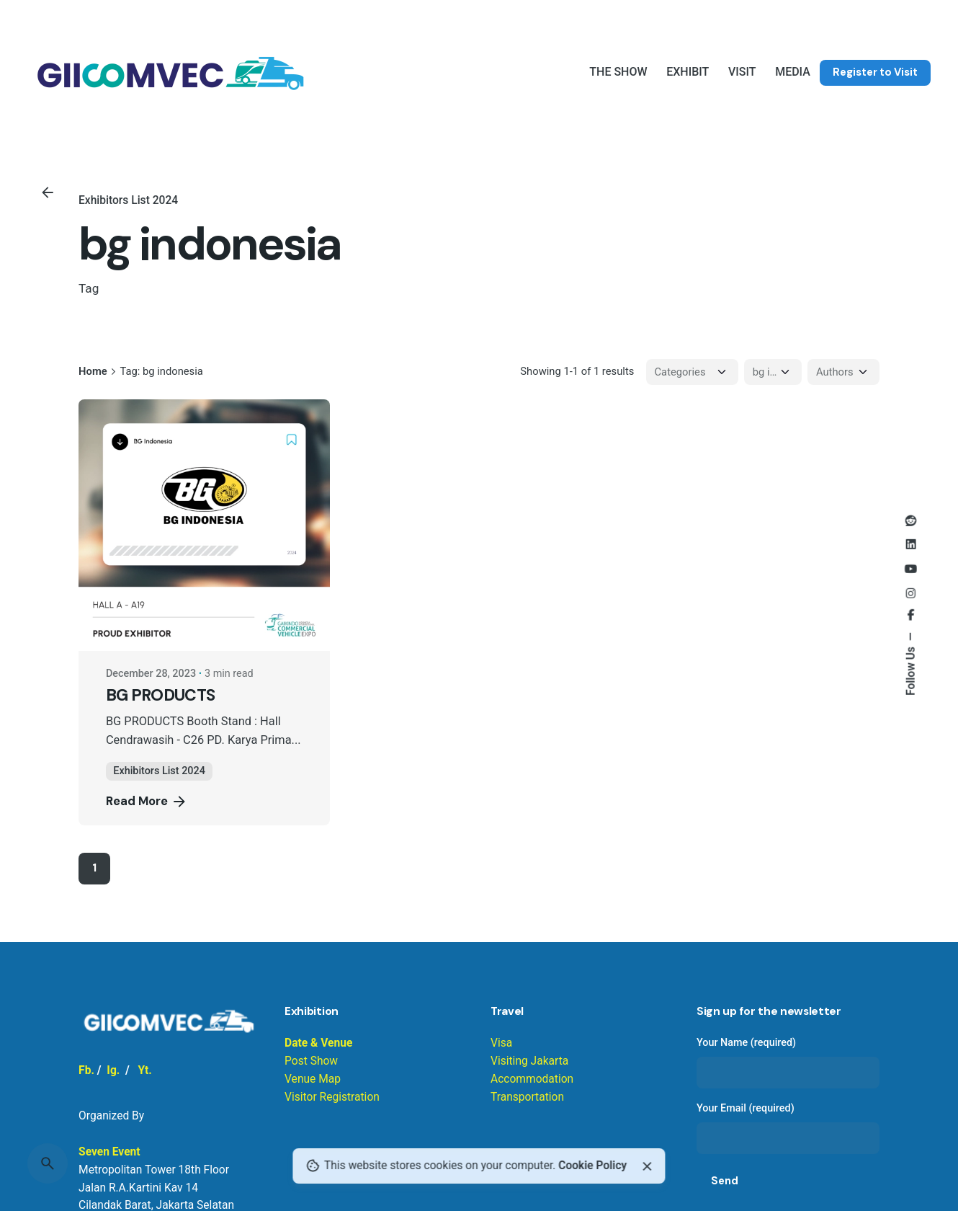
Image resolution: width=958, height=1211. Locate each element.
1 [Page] (94, 868)
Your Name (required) (788, 1062)
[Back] (47, 192)
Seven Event (109, 1151)
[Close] (646, 1166)
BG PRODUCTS (160, 695)
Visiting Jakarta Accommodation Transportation (532, 1079)
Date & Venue (318, 1043)
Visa (501, 1043)
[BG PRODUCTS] (204, 525)
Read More (147, 801)
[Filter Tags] (773, 372)
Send (724, 1181)
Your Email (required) (788, 1128)
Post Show (311, 1061)
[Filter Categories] (692, 372)
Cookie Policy (592, 1165)
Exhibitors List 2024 (128, 200)
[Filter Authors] (843, 372)
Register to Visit (875, 72)
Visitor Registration (332, 1097)
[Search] (47, 1163)
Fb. (86, 1070)
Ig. (113, 1070)
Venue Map (313, 1079)
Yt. (144, 1070)
